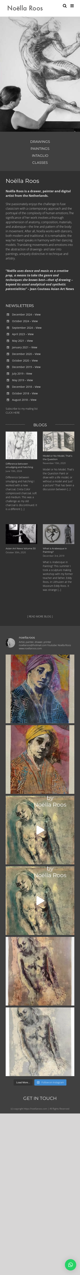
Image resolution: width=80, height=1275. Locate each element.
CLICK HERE (13, 412)
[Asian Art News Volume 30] (21, 534)
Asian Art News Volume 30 (21, 548)
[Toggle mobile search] (65, 6)
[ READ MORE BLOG (39, 616)
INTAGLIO (40, 156)
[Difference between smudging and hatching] (21, 445)
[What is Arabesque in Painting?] (58, 534)
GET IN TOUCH (40, 1098)
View (38, 314)
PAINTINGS (40, 149)
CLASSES (40, 163)
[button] (70, 1264)
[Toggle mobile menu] (72, 6)
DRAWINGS (40, 142)
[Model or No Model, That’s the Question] (58, 441)
